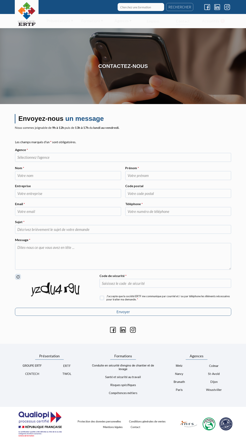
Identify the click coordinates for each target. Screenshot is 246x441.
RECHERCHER (179, 7)
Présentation (49, 356)
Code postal (134, 186)
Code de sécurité (113, 276)
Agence (21, 150)
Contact (135, 426)
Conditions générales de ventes (147, 421)
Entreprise (23, 186)
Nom (19, 168)
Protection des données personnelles (99, 421)
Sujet (20, 222)
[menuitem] (59, 21)
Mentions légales (113, 426)
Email (20, 204)
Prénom (132, 168)
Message (22, 240)
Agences (196, 356)
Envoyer (123, 311)
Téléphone (134, 204)
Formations (123, 356)
